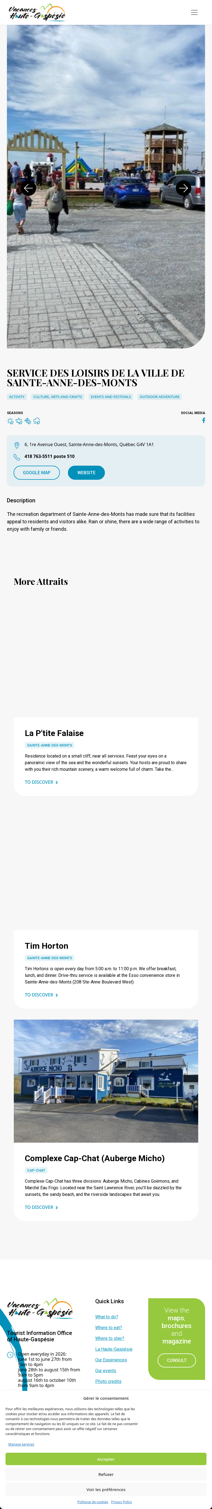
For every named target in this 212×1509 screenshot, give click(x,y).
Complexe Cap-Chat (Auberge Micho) (95, 1158)
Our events (105, 1370)
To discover (39, 782)
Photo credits (108, 1381)
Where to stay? (109, 1338)
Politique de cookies (92, 1502)
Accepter (106, 1459)
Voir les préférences (105, 1489)
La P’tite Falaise (54, 733)
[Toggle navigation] (194, 12)
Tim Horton (46, 946)
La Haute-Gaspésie (113, 1349)
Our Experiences (111, 1360)
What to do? (106, 1316)
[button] (28, 188)
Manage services (21, 1444)
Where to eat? (108, 1327)
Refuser (105, 1474)
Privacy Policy (121, 1502)
